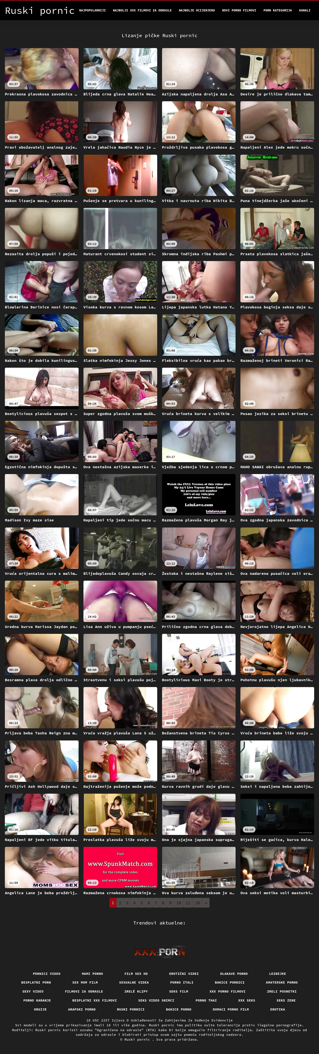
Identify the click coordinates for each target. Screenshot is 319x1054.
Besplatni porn (36, 982)
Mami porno (92, 973)
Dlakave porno (234, 973)
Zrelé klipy (136, 991)
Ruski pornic (138, 1039)
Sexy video (33, 991)
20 (198, 902)
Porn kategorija (277, 10)
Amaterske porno (282, 982)
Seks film (178, 991)
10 (178, 902)
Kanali (305, 10)
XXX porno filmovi (228, 991)
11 (188, 902)
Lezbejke (277, 973)
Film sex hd (136, 973)
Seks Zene (286, 1000)
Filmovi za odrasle (84, 991)
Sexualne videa (134, 982)
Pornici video (47, 973)
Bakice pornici (230, 982)
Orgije (40, 1009)
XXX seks (246, 1000)
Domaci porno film (231, 1009)
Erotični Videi (184, 973)
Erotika (277, 1009)
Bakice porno (178, 1009)
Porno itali (182, 982)
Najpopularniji (92, 10)
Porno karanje (37, 1000)
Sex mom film (85, 982)
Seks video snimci (156, 1000)
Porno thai (206, 1000)
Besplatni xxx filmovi (94, 1000)
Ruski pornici (131, 1009)
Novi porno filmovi (239, 10)
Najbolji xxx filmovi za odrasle (142, 10)
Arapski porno (82, 1009)
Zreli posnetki (282, 991)
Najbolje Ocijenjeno (197, 10)
